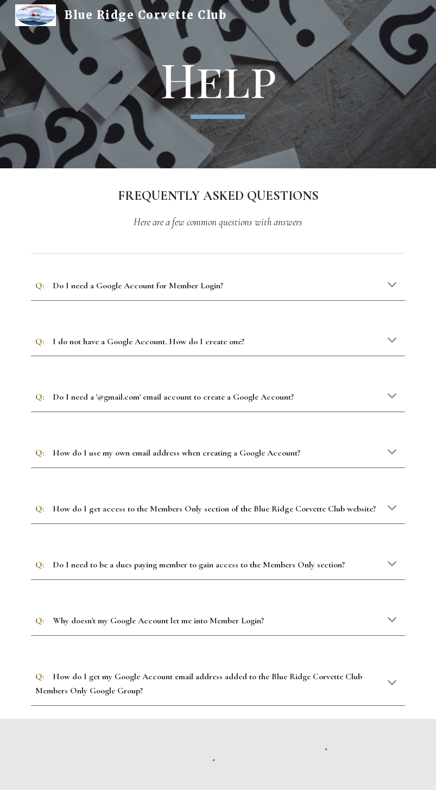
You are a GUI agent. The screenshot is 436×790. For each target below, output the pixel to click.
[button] (392, 286)
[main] (218, 84)
